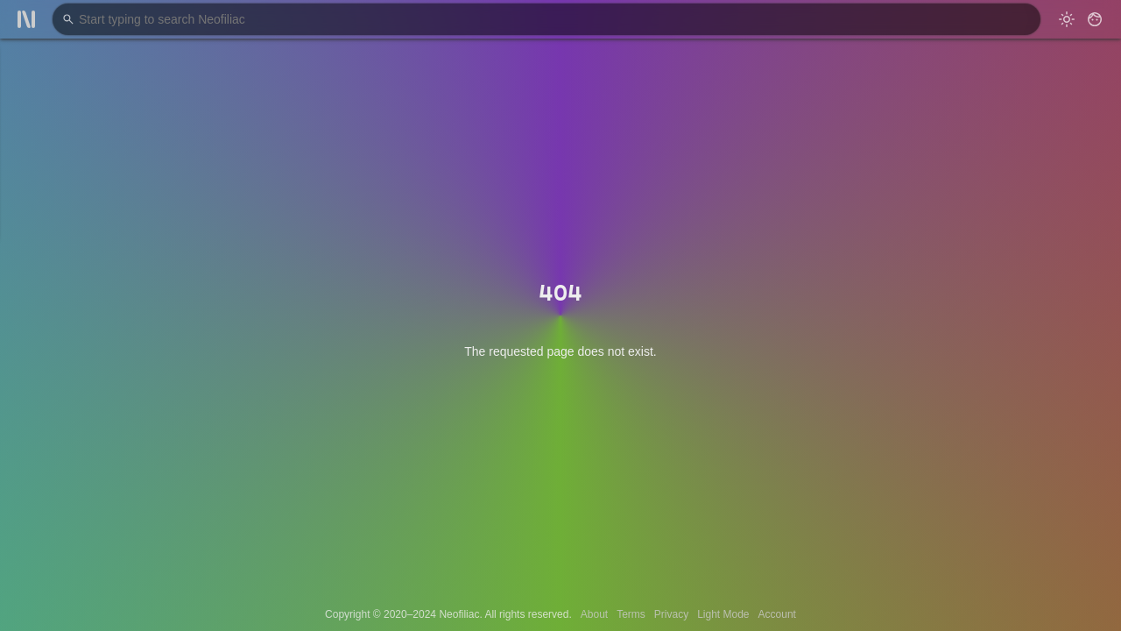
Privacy (671, 614)
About (594, 614)
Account (777, 614)
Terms (631, 614)
